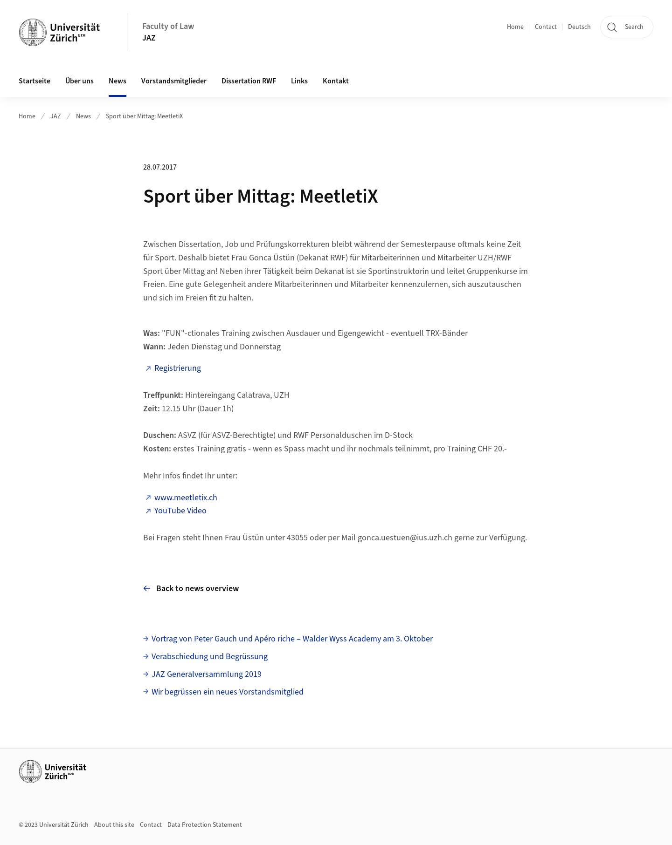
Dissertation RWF (249, 81)
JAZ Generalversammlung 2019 (207, 674)
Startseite (34, 81)
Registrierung (177, 368)
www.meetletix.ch (185, 498)
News (117, 81)
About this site (114, 825)
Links (299, 81)
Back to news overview (191, 588)
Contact (546, 27)
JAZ (149, 38)
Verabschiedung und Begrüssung (210, 656)
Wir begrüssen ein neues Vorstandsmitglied (228, 692)
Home (515, 27)
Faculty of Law (168, 26)
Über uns (79, 81)
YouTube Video (180, 511)
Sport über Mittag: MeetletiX (144, 116)
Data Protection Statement (204, 825)
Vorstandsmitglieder (174, 81)
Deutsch (579, 27)
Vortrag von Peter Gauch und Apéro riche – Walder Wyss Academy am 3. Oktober (292, 639)
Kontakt (336, 81)
